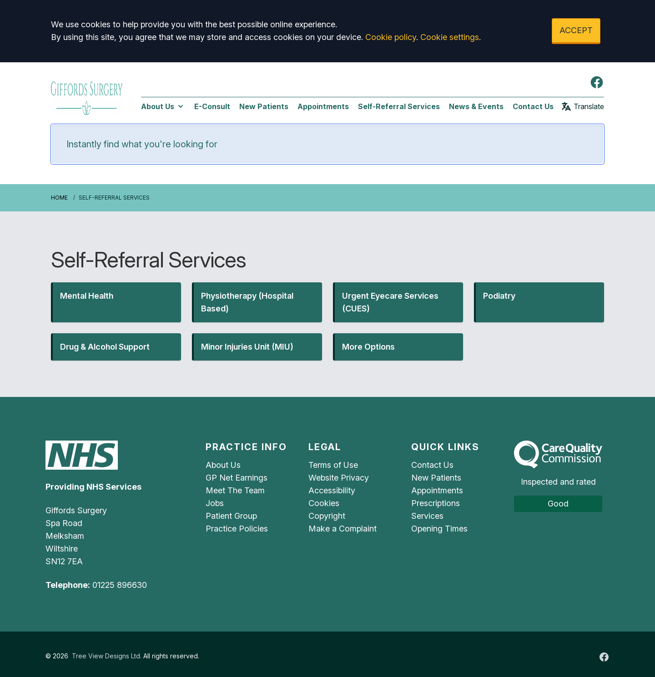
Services (427, 516)
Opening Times (439, 528)
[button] (116, 302)
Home (59, 197)
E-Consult (212, 106)
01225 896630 (119, 585)
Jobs (215, 503)
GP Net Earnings (236, 477)
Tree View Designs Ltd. (106, 656)
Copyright (326, 516)
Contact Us (533, 106)
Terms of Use (333, 465)
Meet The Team (235, 490)
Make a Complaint (342, 528)
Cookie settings (449, 37)
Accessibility (331, 490)
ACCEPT (576, 30)
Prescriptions (435, 503)
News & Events (476, 106)
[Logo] (87, 97)
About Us (163, 106)
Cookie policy (390, 37)
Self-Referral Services (399, 106)
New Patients (263, 106)
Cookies (323, 503)
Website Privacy (338, 477)
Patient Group (231, 516)
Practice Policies (237, 528)
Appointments (323, 106)
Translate (582, 106)
